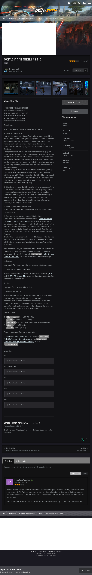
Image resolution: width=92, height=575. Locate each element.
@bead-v (10, 325)
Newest (84, 473)
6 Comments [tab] (21, 461)
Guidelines (26, 572)
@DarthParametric (11, 344)
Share (67, 70)
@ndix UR (10, 328)
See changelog (37, 423)
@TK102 (9, 320)
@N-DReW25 (41, 339)
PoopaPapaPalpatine (22, 480)
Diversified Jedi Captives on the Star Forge (19, 342)
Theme (33, 551)
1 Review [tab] (8, 461)
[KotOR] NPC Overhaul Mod (17, 276)
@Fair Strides (11, 322)
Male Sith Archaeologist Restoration (17, 339)
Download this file (74, 102)
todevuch (15, 69)
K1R (50, 273)
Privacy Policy (42, 551)
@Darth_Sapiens (12, 317)
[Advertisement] (29, 39)
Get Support (75, 111)
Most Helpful (76, 473)
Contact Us (51, 551)
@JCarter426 (36, 254)
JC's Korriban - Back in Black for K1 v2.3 (18, 336)
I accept (85, 571)
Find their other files (15, 71)
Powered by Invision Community (46, 555)
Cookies (58, 551)
